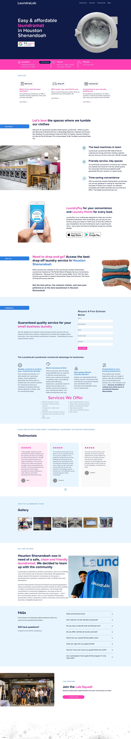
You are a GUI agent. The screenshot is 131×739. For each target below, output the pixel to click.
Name (79, 318)
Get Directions (45, 62)
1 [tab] (65, 489)
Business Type (82, 335)
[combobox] (5, 737)
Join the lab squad (74, 697)
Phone (79, 330)
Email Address (82, 324)
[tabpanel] (32, 465)
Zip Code (80, 341)
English (4, 737)
